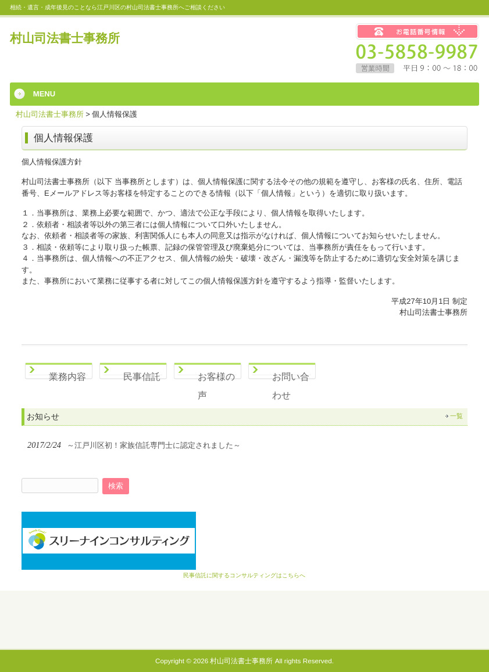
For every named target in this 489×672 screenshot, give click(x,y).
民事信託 (141, 377)
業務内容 (67, 377)
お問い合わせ (290, 384)
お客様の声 (216, 384)
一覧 (456, 415)
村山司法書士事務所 (65, 38)
